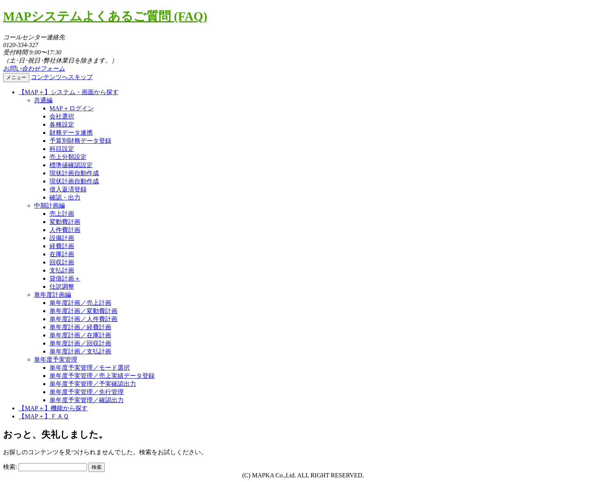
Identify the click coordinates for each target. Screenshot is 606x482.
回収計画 (61, 262)
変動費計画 (64, 221)
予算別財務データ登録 (80, 140)
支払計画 (61, 270)
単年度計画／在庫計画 (80, 335)
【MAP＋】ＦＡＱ (44, 416)
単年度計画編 (52, 294)
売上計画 (61, 213)
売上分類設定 (68, 157)
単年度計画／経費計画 (80, 327)
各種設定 (61, 124)
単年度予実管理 (55, 359)
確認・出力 (64, 197)
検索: (10, 466)
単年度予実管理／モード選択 (89, 367)
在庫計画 (61, 254)
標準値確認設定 (71, 165)
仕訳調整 (61, 286)
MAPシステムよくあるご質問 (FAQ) (105, 16)
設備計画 (61, 238)
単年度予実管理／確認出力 (86, 400)
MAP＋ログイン (71, 108)
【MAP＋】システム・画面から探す (69, 92)
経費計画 (61, 246)
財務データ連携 (71, 132)
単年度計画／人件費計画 (83, 319)
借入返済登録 (68, 189)
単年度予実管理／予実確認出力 (92, 384)
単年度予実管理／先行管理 (86, 392)
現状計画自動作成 (74, 173)
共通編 (43, 100)
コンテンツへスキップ (62, 77)
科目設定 (61, 148)
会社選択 (61, 116)
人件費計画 (64, 230)
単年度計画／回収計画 (80, 343)
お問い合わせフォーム (34, 68)
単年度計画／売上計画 (80, 302)
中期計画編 (49, 205)
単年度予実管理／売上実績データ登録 (102, 375)
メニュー (16, 77)
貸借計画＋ (64, 278)
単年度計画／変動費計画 (83, 311)
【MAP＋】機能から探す (53, 408)
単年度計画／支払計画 (80, 351)
